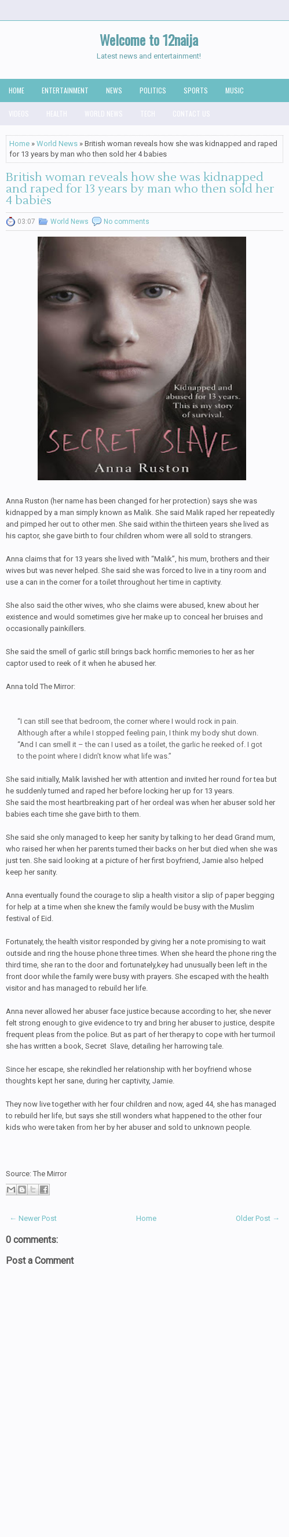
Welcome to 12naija (149, 39)
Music (234, 90)
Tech (147, 113)
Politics (153, 90)
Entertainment (65, 90)
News (114, 90)
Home (16, 90)
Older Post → (258, 1218)
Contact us (191, 113)
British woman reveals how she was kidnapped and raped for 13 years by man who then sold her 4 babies (140, 189)
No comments (126, 221)
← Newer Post (33, 1218)
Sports (196, 90)
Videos (19, 113)
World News (104, 113)
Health (56, 113)
